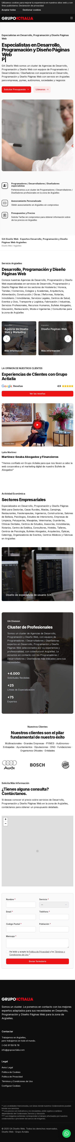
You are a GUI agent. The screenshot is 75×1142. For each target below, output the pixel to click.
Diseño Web (8, 1131)
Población (45, 924)
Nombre (11, 899)
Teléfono (44, 911)
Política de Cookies (11, 1072)
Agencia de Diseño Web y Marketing (16, 331)
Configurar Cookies (11, 1085)
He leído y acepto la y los (37, 953)
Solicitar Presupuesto (16, 89)
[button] (68, 338)
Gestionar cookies (32, 10)
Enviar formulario (37, 961)
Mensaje (11, 936)
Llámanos (42, 89)
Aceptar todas (9, 10)
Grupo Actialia (22, 1131)
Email (9, 911)
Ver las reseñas (37, 393)
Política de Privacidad (39, 951)
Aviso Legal (7, 1067)
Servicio (44, 899)
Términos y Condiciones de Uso (17, 1081)
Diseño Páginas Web (54, 329)
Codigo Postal (14, 924)
